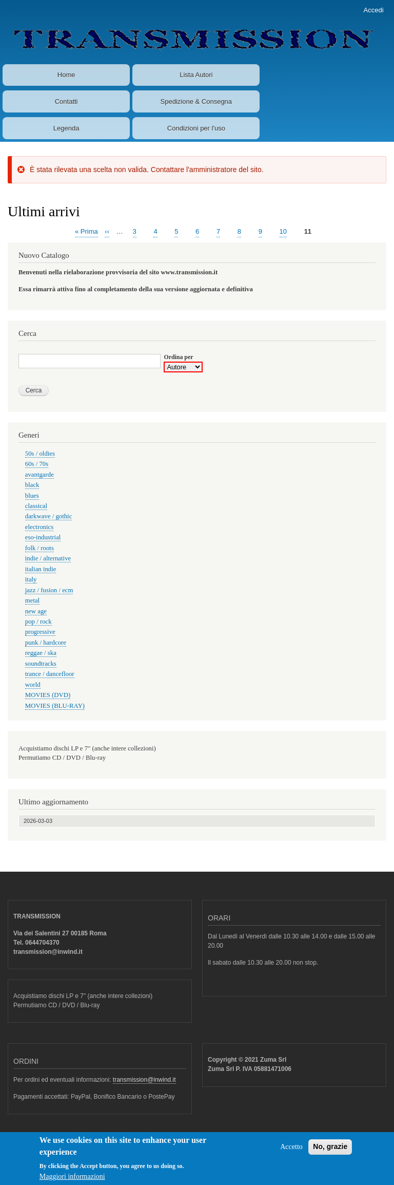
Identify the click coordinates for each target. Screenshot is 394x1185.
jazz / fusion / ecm (49, 590)
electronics (39, 527)
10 (283, 231)
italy (31, 579)
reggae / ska (40, 652)
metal (32, 600)
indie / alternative (48, 558)
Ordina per (178, 357)
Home (66, 75)
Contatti (66, 101)
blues (32, 495)
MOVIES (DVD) (47, 695)
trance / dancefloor (49, 674)
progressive (40, 631)
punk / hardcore (45, 642)
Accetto (291, 1151)
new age (36, 611)
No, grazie (330, 1151)
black (32, 484)
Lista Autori (196, 75)
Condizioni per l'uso (196, 128)
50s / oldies (40, 453)
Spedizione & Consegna (196, 101)
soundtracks (40, 663)
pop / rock (38, 621)
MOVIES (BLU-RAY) (55, 705)
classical (36, 506)
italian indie (40, 569)
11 (307, 232)
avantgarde (39, 474)
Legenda (66, 128)
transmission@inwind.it (144, 1079)
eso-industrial (43, 537)
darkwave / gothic (48, 516)
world (33, 684)
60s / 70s (36, 463)
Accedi (374, 10)
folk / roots (39, 548)
